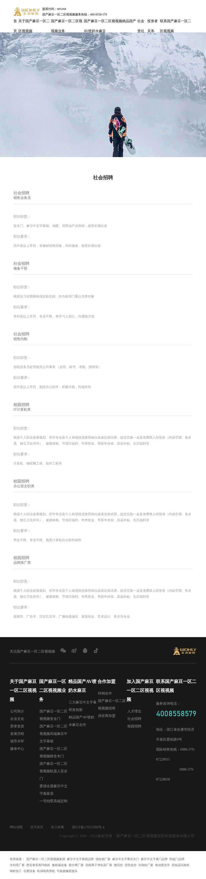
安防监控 (131, 865)
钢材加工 (16, 871)
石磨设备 (29, 871)
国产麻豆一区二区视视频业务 (66, 22)
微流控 (118, 865)
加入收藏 (60, 827)
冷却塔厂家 (17, 865)
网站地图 (17, 827)
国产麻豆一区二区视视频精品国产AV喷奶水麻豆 (110, 22)
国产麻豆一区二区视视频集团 (45, 859)
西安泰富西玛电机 (38, 865)
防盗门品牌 (176, 859)
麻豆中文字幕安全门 (125, 859)
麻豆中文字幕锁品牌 (80, 859)
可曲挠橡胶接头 (67, 871)
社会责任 (140, 22)
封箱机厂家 (145, 865)
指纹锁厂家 (103, 859)
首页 (15, 22)
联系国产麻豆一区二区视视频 (175, 22)
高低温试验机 (181, 865)
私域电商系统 (46, 871)
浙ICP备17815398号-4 (91, 827)
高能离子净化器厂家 (98, 865)
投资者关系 (152, 22)
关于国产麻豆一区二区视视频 (34, 22)
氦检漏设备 (59, 865)
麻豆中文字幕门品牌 (154, 859)
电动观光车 (162, 865)
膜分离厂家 (76, 865)
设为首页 (38, 827)
